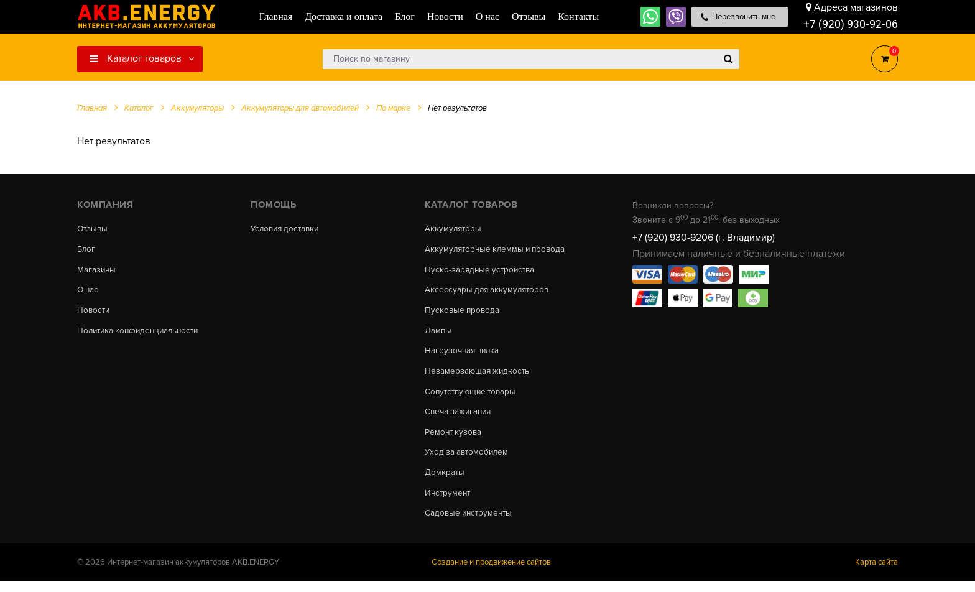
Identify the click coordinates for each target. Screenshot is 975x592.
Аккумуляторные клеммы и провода (498, 250)
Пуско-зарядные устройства (481, 271)
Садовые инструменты (470, 524)
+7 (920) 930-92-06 (850, 24)
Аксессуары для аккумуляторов (489, 292)
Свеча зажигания (460, 418)
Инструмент (449, 502)
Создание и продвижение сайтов (491, 573)
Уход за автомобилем (468, 460)
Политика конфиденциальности (141, 334)
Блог (86, 250)
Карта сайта (876, 573)
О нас (88, 292)
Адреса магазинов (856, 7)
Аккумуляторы (454, 229)
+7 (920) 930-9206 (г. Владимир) (703, 237)
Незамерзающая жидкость (478, 376)
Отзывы (93, 229)
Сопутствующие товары (473, 397)
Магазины (97, 271)
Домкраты (445, 481)
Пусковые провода (463, 313)
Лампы (438, 334)
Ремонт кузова (454, 439)
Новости (94, 313)
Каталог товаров (136, 58)
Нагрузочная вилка (464, 355)
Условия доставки (287, 229)
